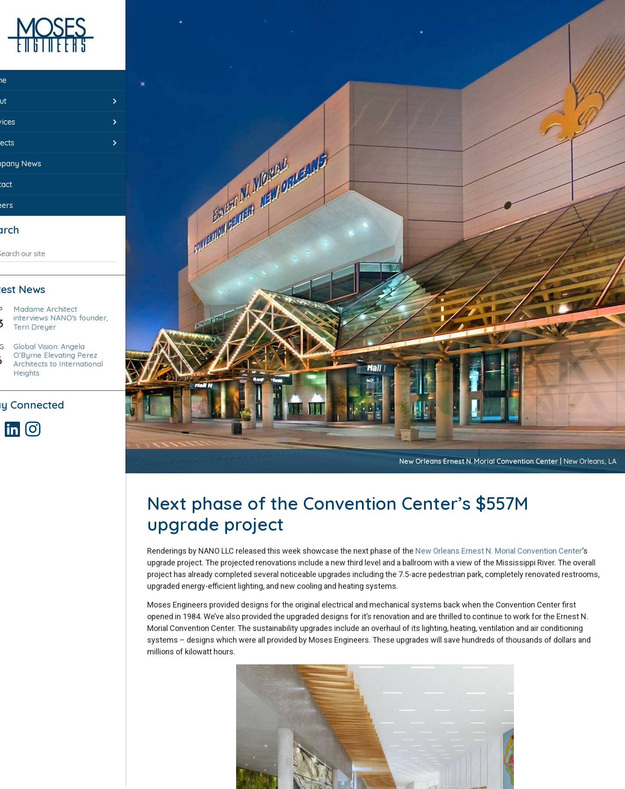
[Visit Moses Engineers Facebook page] (19, 425)
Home (19, 80)
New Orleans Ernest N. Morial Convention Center (501, 550)
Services (24, 122)
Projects (23, 143)
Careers (23, 205)
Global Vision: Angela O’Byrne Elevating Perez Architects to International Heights (73, 359)
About (19, 101)
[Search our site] (71, 253)
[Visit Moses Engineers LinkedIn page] (39, 425)
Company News (37, 163)
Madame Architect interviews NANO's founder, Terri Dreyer (74, 317)
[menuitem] (64, 80)
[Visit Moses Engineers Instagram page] (58, 425)
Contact (22, 184)
